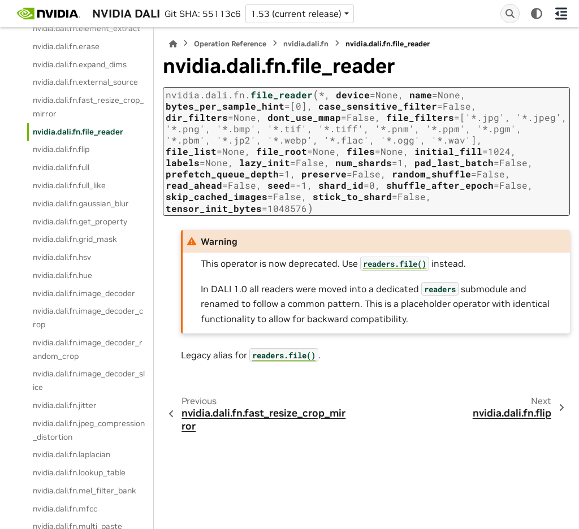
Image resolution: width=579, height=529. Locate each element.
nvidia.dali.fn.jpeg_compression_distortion (89, 430)
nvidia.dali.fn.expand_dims (80, 64)
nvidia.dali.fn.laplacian (71, 454)
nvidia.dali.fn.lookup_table (79, 472)
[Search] (510, 13)
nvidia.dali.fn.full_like (69, 185)
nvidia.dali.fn (306, 44)
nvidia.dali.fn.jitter (65, 405)
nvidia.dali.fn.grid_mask (75, 239)
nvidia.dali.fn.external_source (85, 82)
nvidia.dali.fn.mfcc (65, 509)
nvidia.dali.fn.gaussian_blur (81, 203)
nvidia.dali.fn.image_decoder (84, 293)
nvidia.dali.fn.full (61, 167)
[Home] (173, 44)
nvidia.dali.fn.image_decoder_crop (88, 317)
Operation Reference (230, 44)
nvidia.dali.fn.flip (61, 149)
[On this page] (561, 13)
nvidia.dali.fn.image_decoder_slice (89, 380)
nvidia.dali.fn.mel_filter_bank (84, 490)
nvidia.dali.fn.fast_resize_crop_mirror (88, 107)
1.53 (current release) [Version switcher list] (296, 13)
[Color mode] (536, 13)
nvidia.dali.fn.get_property (80, 221)
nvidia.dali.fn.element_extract (86, 28)
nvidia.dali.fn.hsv (62, 257)
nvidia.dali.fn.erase (66, 46)
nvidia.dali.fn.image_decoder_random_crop (87, 349)
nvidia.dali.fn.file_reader (78, 132)
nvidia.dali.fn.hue (62, 275)
